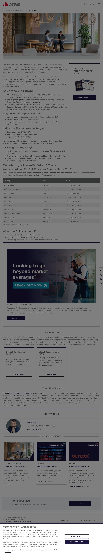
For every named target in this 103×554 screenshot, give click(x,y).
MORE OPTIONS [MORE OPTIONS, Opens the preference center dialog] (77, 536)
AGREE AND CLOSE (77, 541)
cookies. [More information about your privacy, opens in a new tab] (8, 552)
